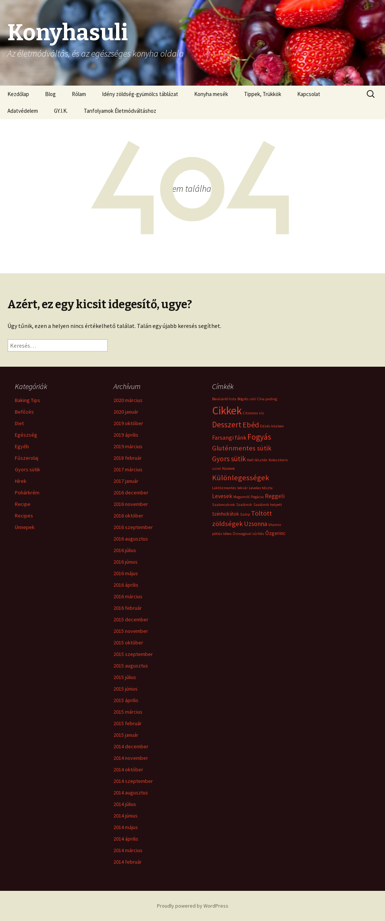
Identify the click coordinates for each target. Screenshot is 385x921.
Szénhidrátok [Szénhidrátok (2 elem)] (225, 514)
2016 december (130, 492)
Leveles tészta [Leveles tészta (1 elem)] (261, 487)
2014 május (125, 827)
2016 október (128, 515)
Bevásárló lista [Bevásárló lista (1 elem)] (224, 398)
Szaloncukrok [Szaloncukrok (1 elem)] (223, 504)
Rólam (79, 94)
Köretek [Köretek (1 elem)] (228, 468)
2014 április (125, 838)
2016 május (125, 573)
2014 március (127, 850)
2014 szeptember (133, 781)
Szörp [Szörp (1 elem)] (245, 514)
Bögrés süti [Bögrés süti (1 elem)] (246, 398)
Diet (19, 423)
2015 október (128, 642)
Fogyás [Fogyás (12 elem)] (259, 437)
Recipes (24, 515)
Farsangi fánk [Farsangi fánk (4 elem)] (229, 437)
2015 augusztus (130, 665)
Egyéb (22, 446)
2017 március (127, 469)
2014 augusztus (130, 792)
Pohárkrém (27, 492)
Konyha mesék (211, 94)
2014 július (124, 804)
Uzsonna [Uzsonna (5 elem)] (255, 524)
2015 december (130, 619)
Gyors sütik (27, 469)
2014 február (127, 861)
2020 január (125, 411)
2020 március (127, 400)
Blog (50, 94)
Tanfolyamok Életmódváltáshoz (120, 110)
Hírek (20, 481)
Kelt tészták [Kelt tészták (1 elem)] (257, 460)
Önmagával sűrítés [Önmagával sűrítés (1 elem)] (248, 533)
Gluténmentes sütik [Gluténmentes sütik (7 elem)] (242, 448)
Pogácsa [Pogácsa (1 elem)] (257, 496)
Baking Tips (27, 400)
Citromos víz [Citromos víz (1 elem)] (253, 413)
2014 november (130, 758)
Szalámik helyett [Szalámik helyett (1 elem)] (267, 504)
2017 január (125, 481)
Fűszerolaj (26, 458)
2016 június (125, 561)
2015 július (124, 677)
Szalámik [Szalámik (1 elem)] (244, 504)
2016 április (125, 584)
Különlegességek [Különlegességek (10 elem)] (240, 477)
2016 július (124, 550)
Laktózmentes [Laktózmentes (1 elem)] (224, 487)
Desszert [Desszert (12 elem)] (226, 425)
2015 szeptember (133, 654)
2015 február (127, 723)
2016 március (127, 596)
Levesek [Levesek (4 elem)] (222, 496)
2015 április (125, 700)
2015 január (125, 735)
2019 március (127, 446)
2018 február (127, 458)
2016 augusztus (130, 538)
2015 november (130, 631)
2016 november (130, 504)
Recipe (23, 504)
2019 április (125, 434)
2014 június (125, 815)
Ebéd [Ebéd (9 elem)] (251, 424)
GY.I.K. (61, 110)
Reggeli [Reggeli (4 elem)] (275, 496)
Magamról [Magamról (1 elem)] (241, 496)
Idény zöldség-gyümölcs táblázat (140, 94)
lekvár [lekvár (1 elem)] (242, 487)
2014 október (128, 769)
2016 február (127, 608)
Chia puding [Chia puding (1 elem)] (267, 398)
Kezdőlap (18, 94)
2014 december (130, 746)
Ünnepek (25, 527)
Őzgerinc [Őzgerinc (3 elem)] (275, 533)
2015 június (125, 688)
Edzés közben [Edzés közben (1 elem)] (272, 426)
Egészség (26, 434)
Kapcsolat (308, 94)
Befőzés (24, 411)
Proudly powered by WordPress (192, 905)
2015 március (127, 711)
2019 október (128, 423)
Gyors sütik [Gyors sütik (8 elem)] (229, 458)
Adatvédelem (22, 110)
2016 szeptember (133, 527)
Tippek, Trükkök (262, 94)
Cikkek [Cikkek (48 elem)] (227, 410)
